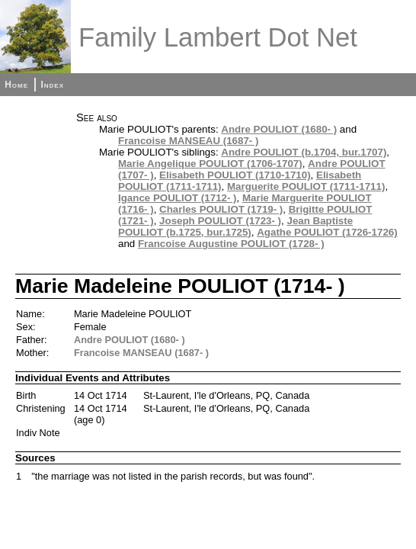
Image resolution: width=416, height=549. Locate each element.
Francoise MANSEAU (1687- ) (188, 140)
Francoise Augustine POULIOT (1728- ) (231, 243)
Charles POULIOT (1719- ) (221, 209)
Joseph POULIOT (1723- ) (220, 220)
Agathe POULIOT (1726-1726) (327, 232)
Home (16, 84)
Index (52, 84)
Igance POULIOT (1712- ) (177, 198)
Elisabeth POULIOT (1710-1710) (235, 175)
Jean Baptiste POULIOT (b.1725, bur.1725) (235, 226)
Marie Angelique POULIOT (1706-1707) (210, 163)
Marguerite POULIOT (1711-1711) (306, 186)
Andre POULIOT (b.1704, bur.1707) (303, 152)
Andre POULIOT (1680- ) (279, 129)
